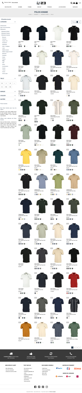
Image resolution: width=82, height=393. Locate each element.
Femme (29, 7)
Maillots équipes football (7, 51)
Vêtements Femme (5, 33)
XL (2, 87)
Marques (75, 7)
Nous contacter (15, 2)
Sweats (3, 68)
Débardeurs (4, 44)
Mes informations (9, 368)
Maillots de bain (5, 50)
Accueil (30, 14)
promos (49, 7)
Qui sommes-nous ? (28, 368)
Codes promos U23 (28, 378)
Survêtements (5, 66)
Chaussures (3, 25)
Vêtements (36, 14)
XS (2, 83)
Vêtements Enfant (5, 31)
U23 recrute (26, 379)
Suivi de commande (10, 370)
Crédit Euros (44, 368)
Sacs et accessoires (5, 27)
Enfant (39, 7)
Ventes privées (27, 381)
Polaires (4, 59)
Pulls (3, 62)
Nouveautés (8, 7)
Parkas (3, 57)
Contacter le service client (11, 371)
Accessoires (62, 7)
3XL (10, 87)
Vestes (3, 71)
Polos (52, 14)
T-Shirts (3, 70)
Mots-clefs (44, 373)
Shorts (3, 64)
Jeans (3, 48)
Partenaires (26, 370)
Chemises (4, 39)
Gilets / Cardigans (6, 46)
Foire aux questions (46, 370)
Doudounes (4, 42)
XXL (6, 87)
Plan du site (44, 374)
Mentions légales (52, 391)
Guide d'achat (45, 371)
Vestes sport (5, 73)
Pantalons (4, 55)
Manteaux (4, 53)
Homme (20, 7)
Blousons (4, 37)
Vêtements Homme (45, 14)
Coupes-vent (5, 40)
